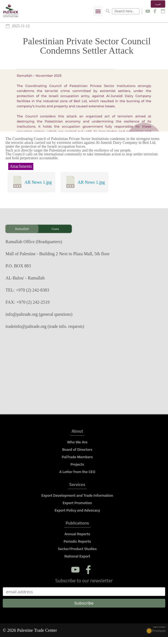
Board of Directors (77, 449)
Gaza (55, 229)
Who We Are (77, 442)
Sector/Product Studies (77, 548)
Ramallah (22, 229)
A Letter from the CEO (77, 471)
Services (77, 485)
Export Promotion (77, 502)
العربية (158, 4)
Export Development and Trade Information (77, 495)
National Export (77, 556)
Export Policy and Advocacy (77, 510)
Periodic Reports (77, 541)
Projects (77, 464)
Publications (77, 524)
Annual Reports (77, 533)
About (77, 432)
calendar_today (163, 11)
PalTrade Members (77, 456)
